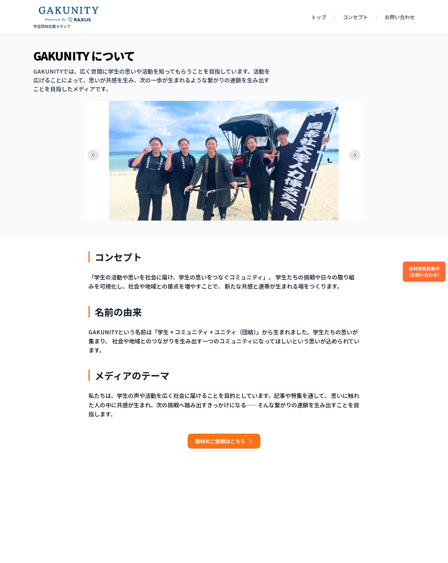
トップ (318, 17)
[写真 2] (218, 215)
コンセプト (355, 17)
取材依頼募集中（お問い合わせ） (424, 271)
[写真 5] (235, 215)
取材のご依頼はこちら (224, 441)
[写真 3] (224, 215)
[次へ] (354, 155)
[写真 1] (212, 215)
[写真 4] (229, 215)
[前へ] (93, 155)
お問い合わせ (400, 17)
